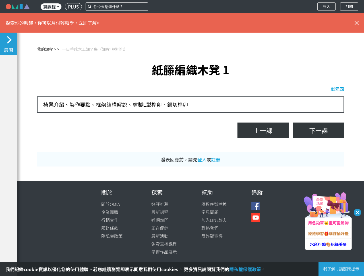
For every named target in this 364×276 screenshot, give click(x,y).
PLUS (73, 7)
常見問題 (209, 212)
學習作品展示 (164, 252)
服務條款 (109, 228)
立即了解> (88, 22)
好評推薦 (159, 204)
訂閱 (349, 6)
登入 (326, 6)
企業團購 (109, 212)
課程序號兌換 (214, 204)
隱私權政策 (112, 236)
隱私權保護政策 (245, 269)
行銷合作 (109, 220)
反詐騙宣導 (212, 236)
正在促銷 (159, 228)
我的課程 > (46, 49)
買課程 (51, 7)
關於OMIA (110, 204)
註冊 (215, 159)
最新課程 (159, 212)
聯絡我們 (209, 228)
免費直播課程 (164, 244)
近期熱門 (159, 220)
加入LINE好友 (214, 220)
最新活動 (159, 236)
